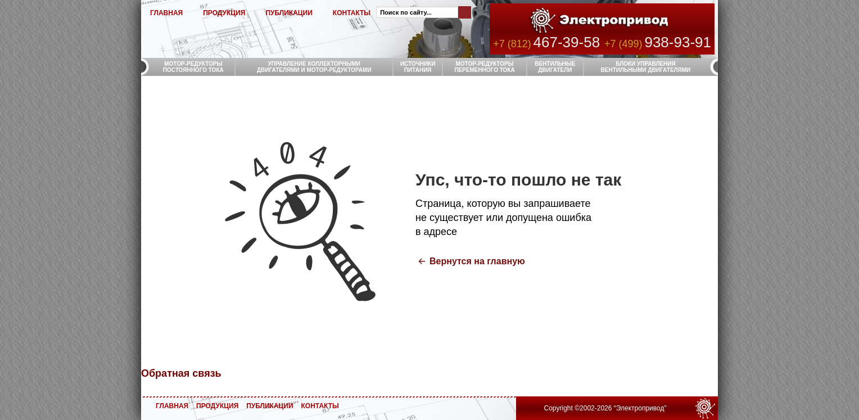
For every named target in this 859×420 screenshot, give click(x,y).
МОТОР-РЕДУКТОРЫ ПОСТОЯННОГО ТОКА (193, 67)
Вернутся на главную (477, 261)
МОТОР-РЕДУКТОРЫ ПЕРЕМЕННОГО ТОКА (484, 67)
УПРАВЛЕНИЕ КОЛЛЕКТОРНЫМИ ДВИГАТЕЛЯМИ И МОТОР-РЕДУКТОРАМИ (314, 67)
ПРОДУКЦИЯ (224, 13)
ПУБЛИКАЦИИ (288, 13)
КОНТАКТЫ (351, 13)
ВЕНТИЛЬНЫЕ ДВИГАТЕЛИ (555, 67)
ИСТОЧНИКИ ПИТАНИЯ (418, 67)
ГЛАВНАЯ (166, 13)
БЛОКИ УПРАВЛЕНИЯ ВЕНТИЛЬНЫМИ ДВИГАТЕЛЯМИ (646, 67)
